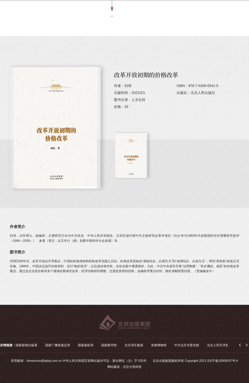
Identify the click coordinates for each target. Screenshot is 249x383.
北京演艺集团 (133, 345)
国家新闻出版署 (26, 345)
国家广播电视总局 (57, 345)
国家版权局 (85, 345)
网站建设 (113, 366)
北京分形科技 (132, 366)
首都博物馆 (159, 345)
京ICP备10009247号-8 (222, 360)
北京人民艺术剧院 (219, 345)
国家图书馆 (109, 345)
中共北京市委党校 (186, 345)
